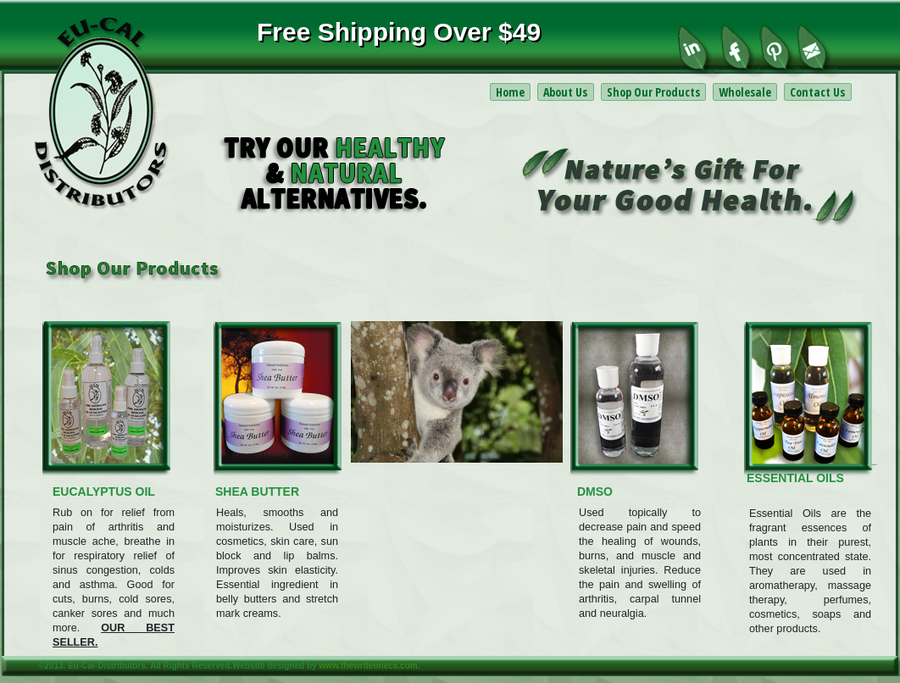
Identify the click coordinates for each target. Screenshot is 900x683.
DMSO (595, 491)
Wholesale (745, 92)
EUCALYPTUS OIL (104, 491)
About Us (565, 92)
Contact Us (817, 92)
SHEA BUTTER (257, 491)
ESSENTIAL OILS (795, 478)
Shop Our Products (653, 92)
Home (510, 92)
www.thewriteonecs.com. (369, 665)
